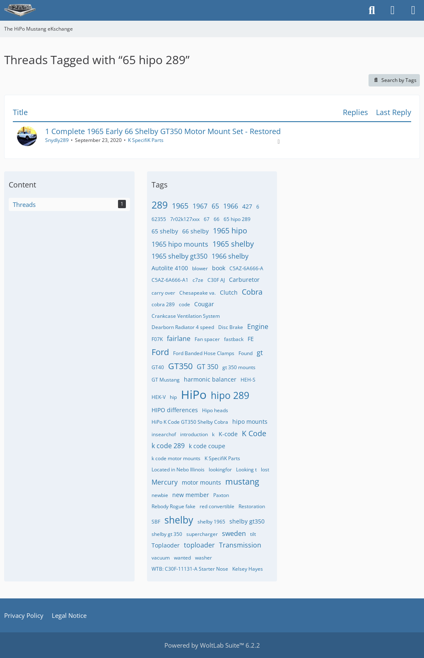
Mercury (165, 482)
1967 (200, 206)
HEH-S (248, 379)
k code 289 (168, 445)
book (218, 268)
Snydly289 (57, 140)
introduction (194, 434)
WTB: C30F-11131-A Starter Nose (190, 568)
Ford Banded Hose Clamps (203, 353)
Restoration (251, 506)
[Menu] (413, 10)
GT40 (158, 367)
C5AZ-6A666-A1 (170, 279)
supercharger (202, 534)
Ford (160, 352)
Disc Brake (230, 327)
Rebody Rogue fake (173, 506)
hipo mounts (249, 421)
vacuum (161, 557)
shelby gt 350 (167, 534)
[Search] (372, 10)
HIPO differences (175, 410)
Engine (257, 326)
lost (265, 469)
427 (247, 206)
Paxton (221, 495)
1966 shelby (230, 256)
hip (173, 397)
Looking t (246, 469)
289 (160, 204)
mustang (242, 481)
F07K (157, 339)
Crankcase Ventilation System (186, 315)
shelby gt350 (247, 521)
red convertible (217, 506)
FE (251, 339)
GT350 (180, 366)
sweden (234, 533)
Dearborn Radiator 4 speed (183, 327)
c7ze (198, 279)
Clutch (229, 292)
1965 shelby (233, 244)
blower (200, 268)
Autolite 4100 (170, 268)
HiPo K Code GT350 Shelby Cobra (190, 421)
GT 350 (207, 366)
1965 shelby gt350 (179, 256)
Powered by (212, 645)
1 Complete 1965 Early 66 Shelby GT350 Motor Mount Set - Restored (163, 131)
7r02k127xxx (185, 219)
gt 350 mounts (238, 367)
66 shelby (195, 231)
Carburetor (244, 279)
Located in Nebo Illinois (178, 469)
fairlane (178, 338)
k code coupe (207, 446)
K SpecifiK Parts (146, 140)
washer (203, 557)
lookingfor (220, 469)
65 (215, 206)
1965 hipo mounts (180, 244)
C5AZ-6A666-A (246, 268)
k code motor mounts (176, 458)
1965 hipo (230, 230)
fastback (233, 339)
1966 (230, 206)
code (184, 304)
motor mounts (201, 482)
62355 (159, 219)
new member (190, 495)
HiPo (194, 394)
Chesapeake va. (197, 292)
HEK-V (159, 397)
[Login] (392, 10)
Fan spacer (207, 339)
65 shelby (165, 231)
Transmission (240, 545)
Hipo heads (215, 410)
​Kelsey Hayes (247, 568)
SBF (156, 521)
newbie (160, 495)
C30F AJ (216, 279)
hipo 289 (230, 395)
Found (245, 353)
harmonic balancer (210, 379)
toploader (199, 545)
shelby (178, 519)
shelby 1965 (211, 521)
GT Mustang (166, 379)
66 (216, 219)
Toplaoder (166, 545)
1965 (180, 206)
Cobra (252, 292)
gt (260, 352)
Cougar (204, 304)
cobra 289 (163, 304)
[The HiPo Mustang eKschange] (19, 10)
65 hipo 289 (237, 219)
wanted (182, 557)
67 (207, 219)
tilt (253, 534)
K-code (228, 434)
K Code (254, 433)
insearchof (164, 434)
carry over (163, 292)
